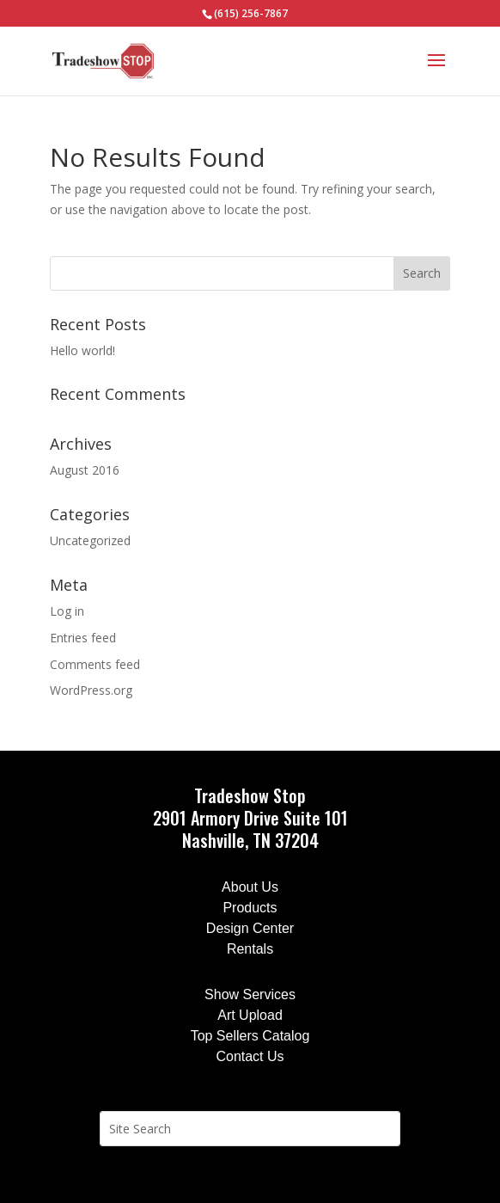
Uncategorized (90, 540)
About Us (250, 887)
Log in (67, 611)
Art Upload (250, 1015)
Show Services (250, 994)
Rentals (250, 949)
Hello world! (82, 350)
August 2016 (84, 470)
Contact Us (250, 1056)
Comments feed (95, 664)
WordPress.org (91, 690)
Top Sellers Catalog (250, 1035)
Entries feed (83, 637)
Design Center (250, 928)
